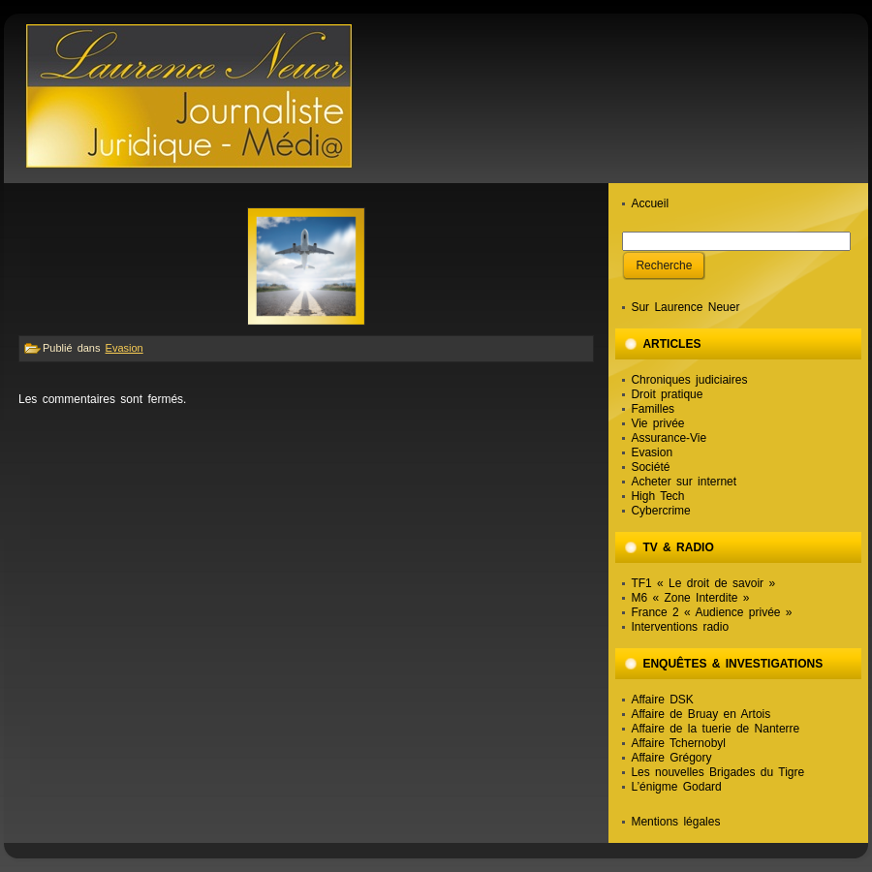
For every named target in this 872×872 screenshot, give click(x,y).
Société (650, 467)
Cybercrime (660, 510)
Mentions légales (675, 821)
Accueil (650, 203)
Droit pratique (666, 394)
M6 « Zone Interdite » (690, 598)
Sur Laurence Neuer (685, 307)
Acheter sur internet (683, 481)
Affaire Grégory (671, 757)
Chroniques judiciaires (689, 380)
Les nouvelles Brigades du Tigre (717, 772)
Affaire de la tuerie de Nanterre (715, 728)
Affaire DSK (662, 699)
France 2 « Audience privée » (711, 612)
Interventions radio (680, 627)
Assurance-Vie (668, 438)
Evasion (124, 348)
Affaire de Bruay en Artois (700, 714)
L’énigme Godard (676, 787)
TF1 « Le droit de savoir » (703, 583)
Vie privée (657, 423)
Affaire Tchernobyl (678, 743)
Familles (652, 409)
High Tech (657, 496)
